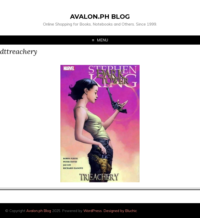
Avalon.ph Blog (100, 16)
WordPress (92, 210)
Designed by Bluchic (120, 210)
